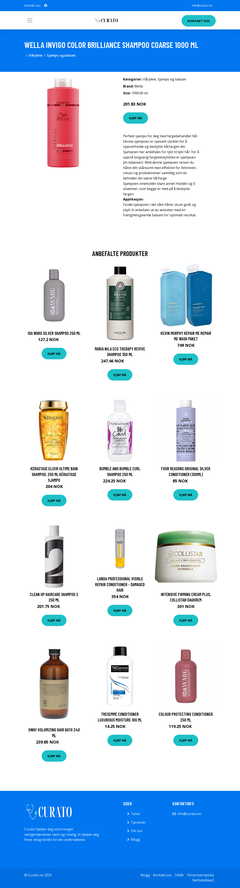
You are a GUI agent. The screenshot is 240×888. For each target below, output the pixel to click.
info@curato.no (202, 5)
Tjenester (138, 822)
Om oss (136, 831)
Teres (135, 813)
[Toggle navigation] (29, 20)
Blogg (135, 839)
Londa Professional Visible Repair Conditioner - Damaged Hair (120, 584)
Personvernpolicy (200, 875)
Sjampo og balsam (61, 55)
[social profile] (46, 5)
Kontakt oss (199, 21)
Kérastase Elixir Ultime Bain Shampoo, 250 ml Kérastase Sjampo (54, 474)
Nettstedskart (203, 880)
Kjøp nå (135, 118)
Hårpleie (35, 55)
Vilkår (179, 875)
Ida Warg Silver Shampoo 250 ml (54, 333)
